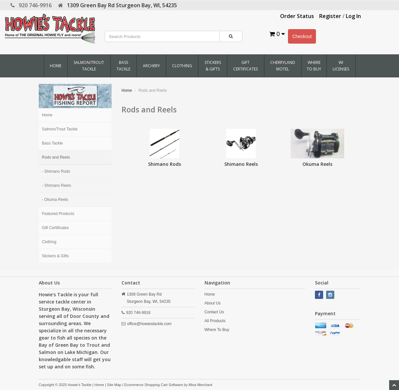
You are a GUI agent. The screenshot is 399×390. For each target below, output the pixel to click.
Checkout (302, 36)
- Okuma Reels (55, 199)
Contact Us (214, 312)
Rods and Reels (56, 157)
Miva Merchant (200, 385)
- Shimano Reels (56, 185)
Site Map (114, 385)
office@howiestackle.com (149, 324)
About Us (213, 303)
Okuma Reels (317, 164)
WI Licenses (341, 66)
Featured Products (58, 213)
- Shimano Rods (56, 171)
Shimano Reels (241, 164)
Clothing (182, 65)
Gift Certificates (245, 66)
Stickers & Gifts (213, 66)
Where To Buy (314, 66)
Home (55, 65)
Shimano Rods (164, 164)
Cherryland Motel (282, 66)
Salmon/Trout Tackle (89, 66)
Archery (151, 65)
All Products (215, 321)
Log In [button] (353, 16)
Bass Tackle (123, 66)
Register (330, 16)
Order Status (297, 16)
